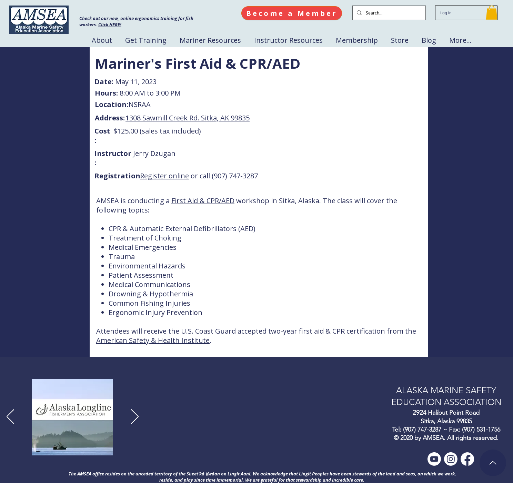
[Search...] (388, 13)
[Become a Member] (291, 13)
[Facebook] (467, 459)
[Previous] (10, 417)
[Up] (493, 463)
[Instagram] (450, 459)
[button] (491, 13)
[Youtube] (434, 459)
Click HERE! (109, 24)
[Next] (135, 417)
